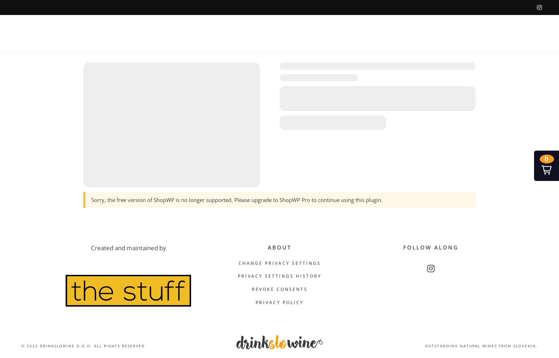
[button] (546, 166)
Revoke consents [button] (280, 289)
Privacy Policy (280, 302)
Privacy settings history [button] (280, 276)
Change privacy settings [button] (280, 263)
